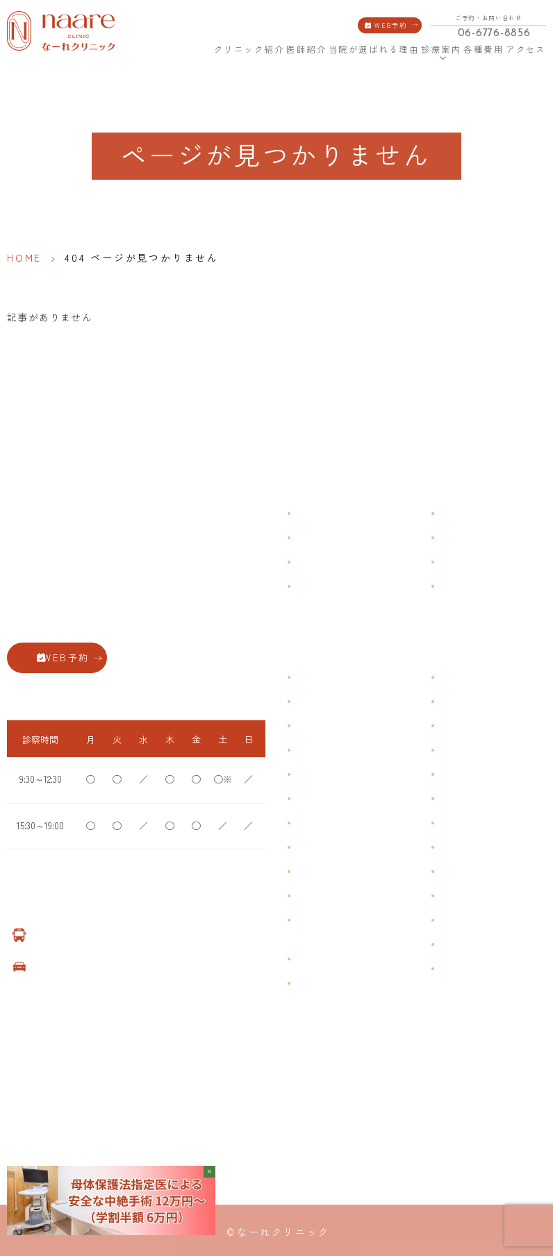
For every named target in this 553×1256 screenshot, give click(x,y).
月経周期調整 (321, 750)
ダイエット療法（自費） (485, 968)
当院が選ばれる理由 (373, 49)
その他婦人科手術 (473, 871)
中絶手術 (456, 847)
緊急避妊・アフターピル (485, 798)
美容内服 (456, 920)
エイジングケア (469, 750)
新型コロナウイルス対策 (485, 561)
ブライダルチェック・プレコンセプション (337, 927)
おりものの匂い (325, 798)
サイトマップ (465, 585)
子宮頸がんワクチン (477, 725)
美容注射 (456, 895)
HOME (203, 49)
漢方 (448, 701)
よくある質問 (465, 512)
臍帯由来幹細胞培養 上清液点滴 (355, 959)
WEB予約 (390, 25)
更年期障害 (317, 847)
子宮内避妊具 (465, 823)
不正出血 (312, 677)
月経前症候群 (321, 774)
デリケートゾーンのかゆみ (346, 823)
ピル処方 (456, 774)
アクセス (527, 49)
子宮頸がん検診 (469, 944)
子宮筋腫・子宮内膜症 (337, 725)
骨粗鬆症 (312, 871)
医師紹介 (306, 49)
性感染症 (312, 895)
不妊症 (452, 677)
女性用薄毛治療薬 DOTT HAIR (351, 983)
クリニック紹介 (249, 49)
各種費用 (483, 49)
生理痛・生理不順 (329, 701)
